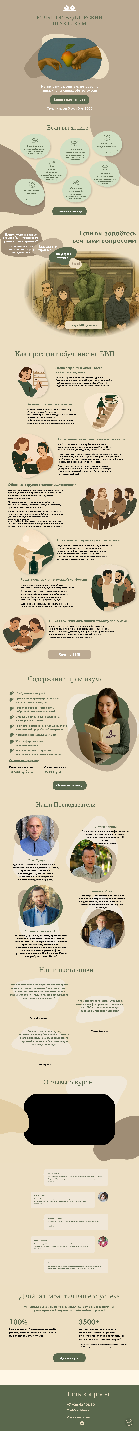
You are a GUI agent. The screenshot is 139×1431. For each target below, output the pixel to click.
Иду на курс (69, 1358)
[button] (24, 760)
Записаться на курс (69, 100)
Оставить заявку (69, 785)
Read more (51, 1181)
